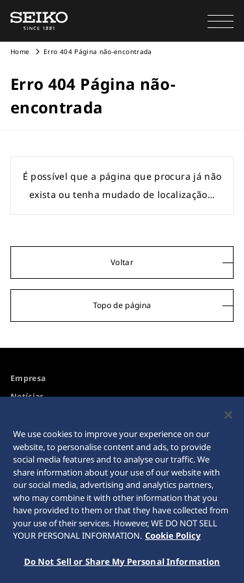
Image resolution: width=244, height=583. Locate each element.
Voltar (122, 262)
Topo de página (122, 305)
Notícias (27, 396)
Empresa (28, 378)
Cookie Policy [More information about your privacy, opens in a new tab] (172, 539)
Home (19, 51)
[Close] (228, 418)
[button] (220, 21)
